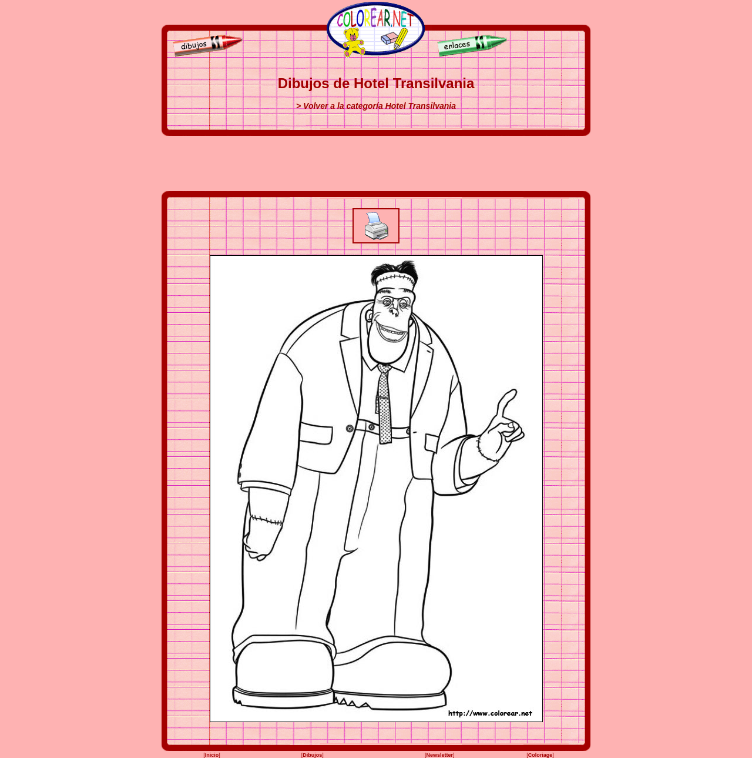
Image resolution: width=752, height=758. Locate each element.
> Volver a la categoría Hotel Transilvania (376, 106)
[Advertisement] (376, 163)
